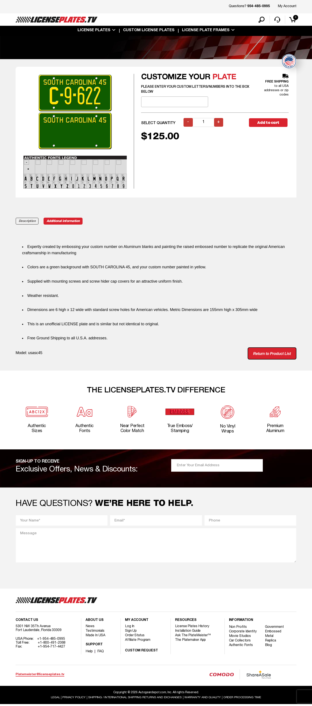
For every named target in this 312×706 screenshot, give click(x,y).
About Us (94, 622)
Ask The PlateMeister (193, 637)
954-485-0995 (258, 6)
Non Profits (238, 628)
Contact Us (27, 622)
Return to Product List (271, 354)
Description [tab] (27, 221)
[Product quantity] (203, 122)
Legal (54, 699)
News (90, 628)
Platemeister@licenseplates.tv (40, 676)
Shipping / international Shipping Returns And (135, 699)
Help (89, 653)
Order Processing (243, 699)
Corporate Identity (243, 633)
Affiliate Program (138, 641)
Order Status (135, 637)
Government (274, 628)
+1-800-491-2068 (52, 644)
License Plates (94, 31)
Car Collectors (240, 642)
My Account (287, 6)
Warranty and (203, 699)
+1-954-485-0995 (51, 640)
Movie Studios (240, 637)
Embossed (273, 633)
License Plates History (192, 628)
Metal (269, 637)
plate (224, 77)
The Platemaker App (190, 641)
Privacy (73, 699)
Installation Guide (188, 632)
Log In (129, 628)
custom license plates (148, 31)
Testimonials (95, 632)
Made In (96, 637)
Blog (269, 646)
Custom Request (141, 652)
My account (136, 622)
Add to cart (268, 123)
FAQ (100, 653)
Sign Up (131, 632)
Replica (270, 642)
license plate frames (205, 31)
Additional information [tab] (63, 221)
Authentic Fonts (241, 646)
